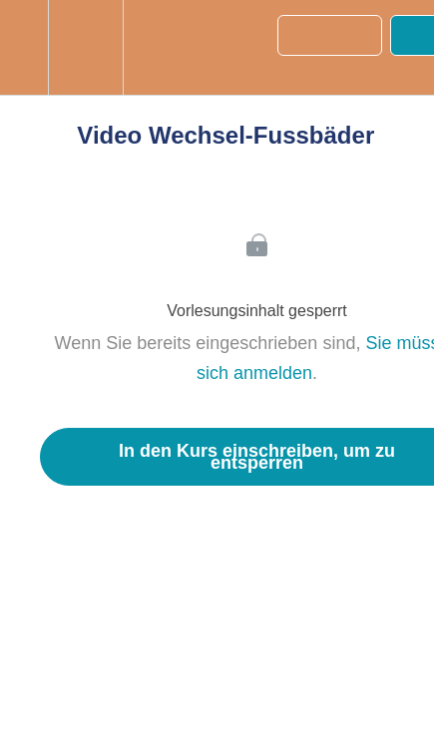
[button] (24, 47)
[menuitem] (85, 47)
